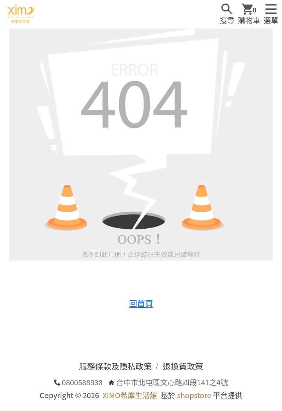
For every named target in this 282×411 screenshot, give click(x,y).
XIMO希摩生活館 (129, 395)
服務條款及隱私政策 (115, 366)
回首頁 (141, 303)
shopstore (194, 395)
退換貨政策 (183, 366)
